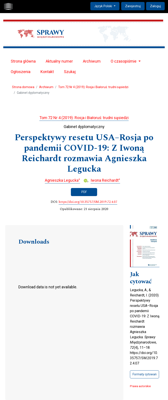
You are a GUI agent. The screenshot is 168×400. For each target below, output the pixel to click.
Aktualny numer (59, 61)
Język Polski (106, 5)
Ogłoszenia (20, 71)
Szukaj (70, 71)
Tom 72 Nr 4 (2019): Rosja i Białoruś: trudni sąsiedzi (93, 87)
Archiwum (92, 61)
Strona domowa (23, 87)
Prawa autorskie (140, 386)
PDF (84, 192)
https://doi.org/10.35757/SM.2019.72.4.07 (88, 202)
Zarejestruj (133, 6)
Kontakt (47, 71)
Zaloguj (155, 6)
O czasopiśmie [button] (124, 61)
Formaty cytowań (145, 374)
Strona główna (23, 61)
